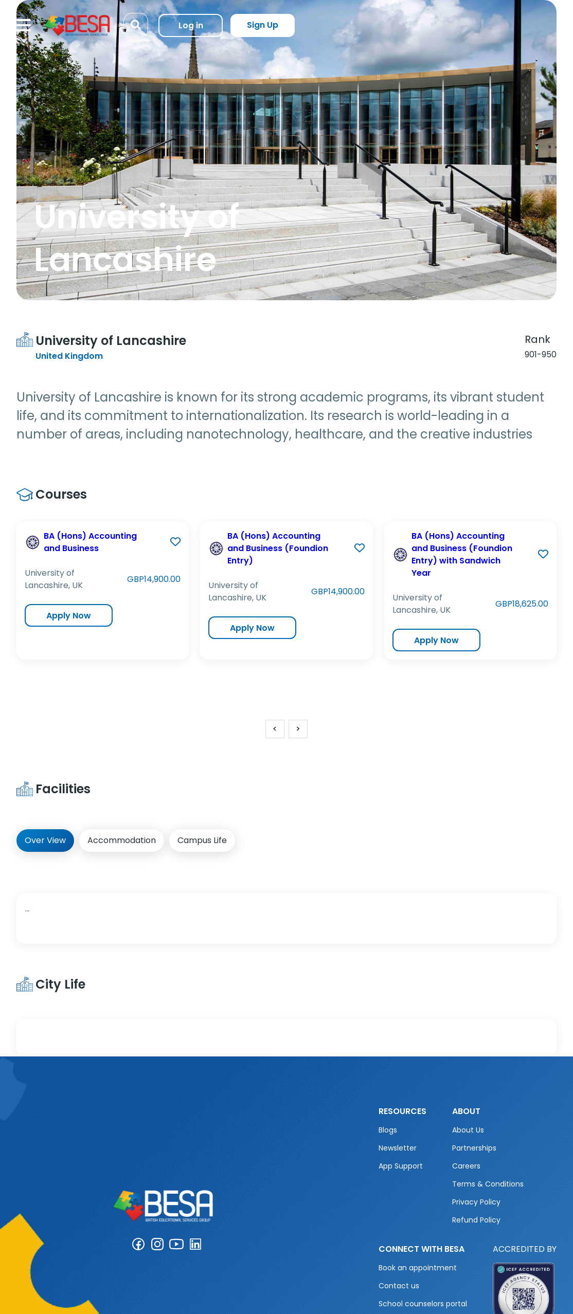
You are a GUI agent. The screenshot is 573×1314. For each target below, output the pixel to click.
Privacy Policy (476, 1202)
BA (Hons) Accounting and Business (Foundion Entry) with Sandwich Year (461, 554)
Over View (45, 840)
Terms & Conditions (488, 1184)
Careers (466, 1166)
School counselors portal (423, 1304)
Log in (190, 25)
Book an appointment (418, 1268)
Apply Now (68, 616)
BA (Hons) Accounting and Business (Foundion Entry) (277, 548)
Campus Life (202, 840)
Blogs (388, 1130)
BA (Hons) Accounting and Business (90, 542)
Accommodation (121, 840)
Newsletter (398, 1148)
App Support (401, 1166)
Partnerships (474, 1148)
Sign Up (262, 25)
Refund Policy (476, 1220)
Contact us (399, 1286)
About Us (468, 1130)
